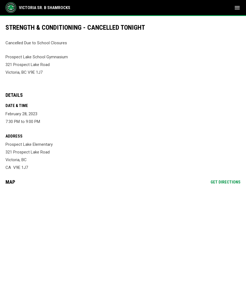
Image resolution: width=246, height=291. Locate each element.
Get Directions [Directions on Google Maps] (226, 182)
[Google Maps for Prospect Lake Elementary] (123, 231)
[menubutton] (237, 7)
